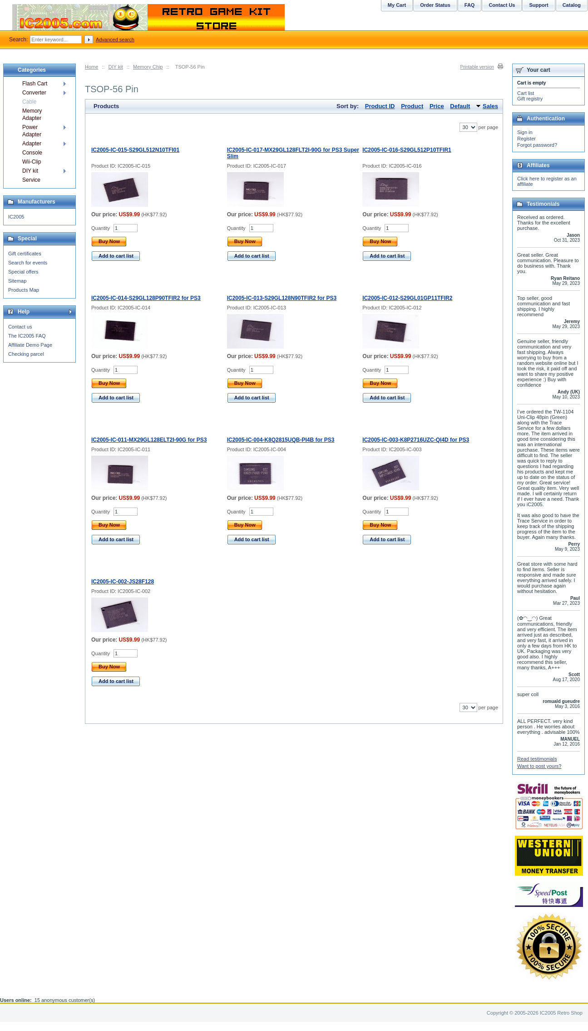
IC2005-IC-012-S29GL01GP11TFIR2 (407, 298)
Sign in (525, 132)
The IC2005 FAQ (27, 336)
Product (412, 106)
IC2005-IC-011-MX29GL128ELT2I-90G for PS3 (149, 440)
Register (526, 138)
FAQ (469, 5)
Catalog (572, 5)
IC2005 (16, 216)
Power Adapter (31, 131)
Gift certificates (24, 253)
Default (460, 106)
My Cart (397, 5)
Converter (34, 93)
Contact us (20, 326)
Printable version (477, 67)
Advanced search (115, 39)
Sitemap (17, 281)
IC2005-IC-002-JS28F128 (122, 581)
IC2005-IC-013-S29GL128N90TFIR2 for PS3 (281, 298)
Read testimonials (537, 759)
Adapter (31, 143)
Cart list (525, 93)
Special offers (23, 271)
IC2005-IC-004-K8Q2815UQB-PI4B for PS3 (281, 440)
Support (538, 5)
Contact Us (502, 5)
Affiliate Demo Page (30, 345)
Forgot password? (537, 145)
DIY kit (116, 67)
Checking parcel (26, 354)
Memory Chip (148, 67)
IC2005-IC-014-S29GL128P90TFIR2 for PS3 (146, 298)
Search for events (27, 262)
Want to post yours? (539, 766)
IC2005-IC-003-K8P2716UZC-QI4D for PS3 (415, 440)
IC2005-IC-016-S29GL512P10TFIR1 (406, 150)
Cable (29, 102)
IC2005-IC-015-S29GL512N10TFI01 (135, 150)
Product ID (380, 106)
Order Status (435, 5)
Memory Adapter (32, 114)
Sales (490, 106)
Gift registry (530, 98)
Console (32, 152)
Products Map (23, 290)
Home (91, 67)
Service (31, 180)
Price (437, 106)
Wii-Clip (31, 162)
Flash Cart (34, 83)
